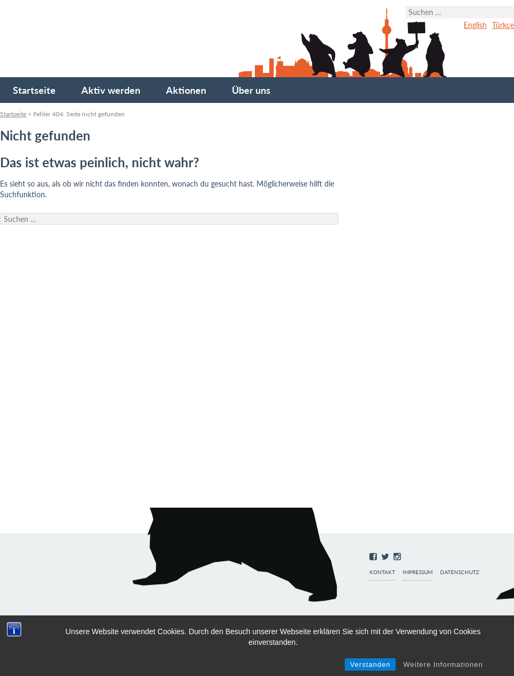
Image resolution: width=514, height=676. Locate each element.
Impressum (418, 572)
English (475, 24)
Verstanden (370, 664)
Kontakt (382, 572)
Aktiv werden (110, 90)
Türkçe (503, 24)
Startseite (34, 90)
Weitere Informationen (443, 664)
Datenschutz (459, 572)
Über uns (251, 90)
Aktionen (186, 90)
